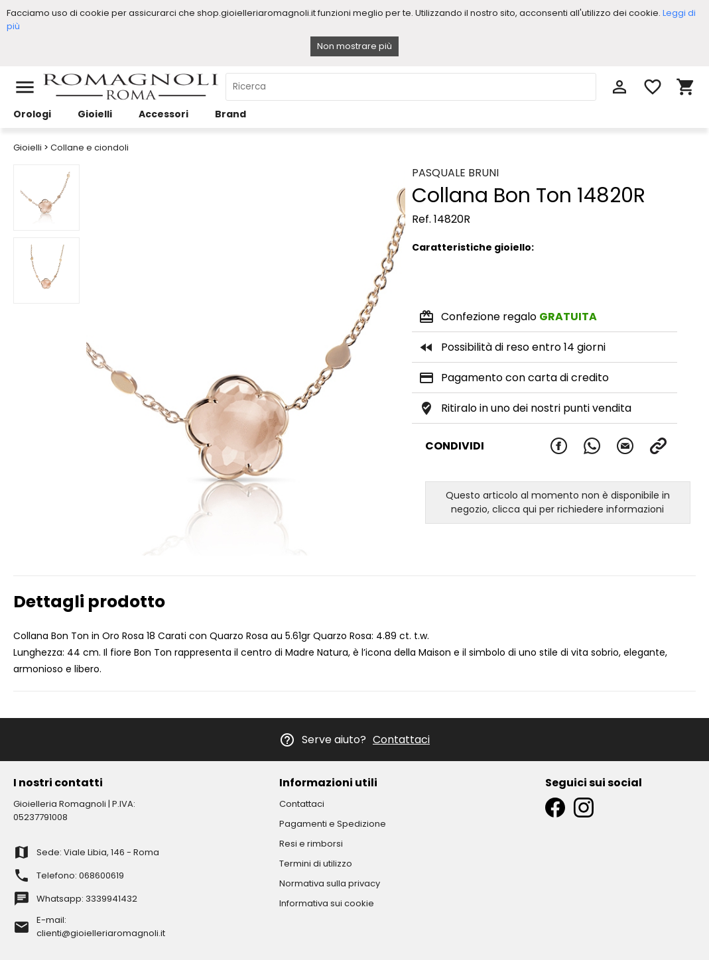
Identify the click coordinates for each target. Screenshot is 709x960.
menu (24, 87)
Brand (230, 114)
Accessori (163, 114)
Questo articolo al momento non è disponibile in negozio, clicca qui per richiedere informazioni (558, 502)
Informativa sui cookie (326, 903)
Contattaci (401, 739)
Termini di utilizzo (315, 863)
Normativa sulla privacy (329, 883)
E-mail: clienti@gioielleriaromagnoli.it (100, 926)
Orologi (32, 114)
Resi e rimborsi (311, 843)
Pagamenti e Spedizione (332, 823)
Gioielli (95, 114)
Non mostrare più (354, 46)
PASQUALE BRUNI (455, 172)
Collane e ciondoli (89, 147)
